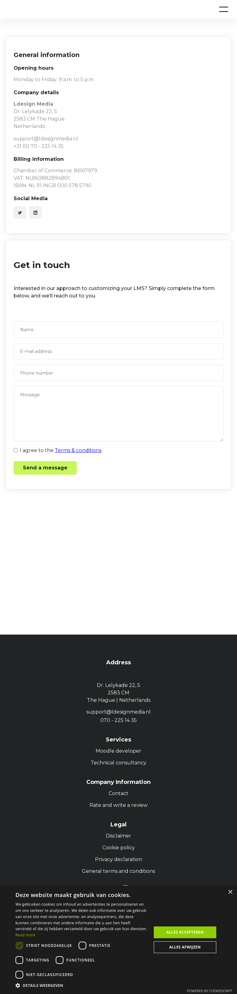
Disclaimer (118, 836)
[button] (224, 9)
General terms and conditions (118, 871)
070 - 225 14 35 (118, 720)
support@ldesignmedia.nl (46, 139)
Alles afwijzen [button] (185, 947)
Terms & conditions (78, 450)
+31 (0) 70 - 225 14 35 (39, 146)
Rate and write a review (118, 805)
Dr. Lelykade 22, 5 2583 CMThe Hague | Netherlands (118, 692)
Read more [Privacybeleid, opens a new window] (25, 935)
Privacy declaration (118, 859)
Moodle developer (118, 751)
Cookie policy (118, 848)
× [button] (230, 892)
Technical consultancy (118, 763)
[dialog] (118, 940)
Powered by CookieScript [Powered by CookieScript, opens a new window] (209, 990)
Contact (118, 793)
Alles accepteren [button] (185, 932)
